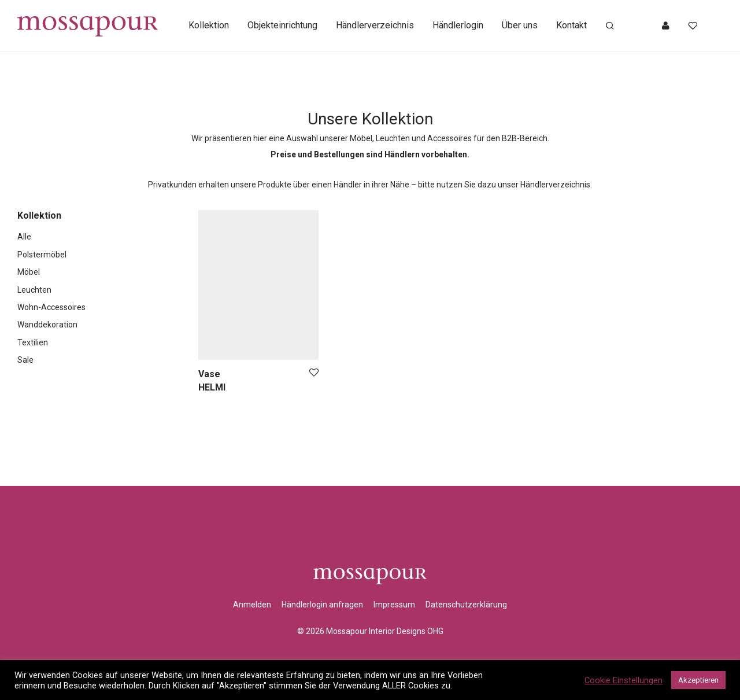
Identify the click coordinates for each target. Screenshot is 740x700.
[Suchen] (610, 26)
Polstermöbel (41, 254)
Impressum (394, 604)
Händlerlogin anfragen (322, 604)
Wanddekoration (47, 324)
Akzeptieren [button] (698, 680)
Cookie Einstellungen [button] (623, 680)
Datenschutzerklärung (466, 604)
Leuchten (34, 289)
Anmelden (252, 604)
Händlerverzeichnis (375, 25)
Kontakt (571, 25)
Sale (25, 359)
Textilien (32, 342)
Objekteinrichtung (282, 25)
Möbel (28, 272)
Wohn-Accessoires (51, 307)
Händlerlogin (457, 25)
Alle (24, 236)
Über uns (520, 25)
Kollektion (208, 25)
